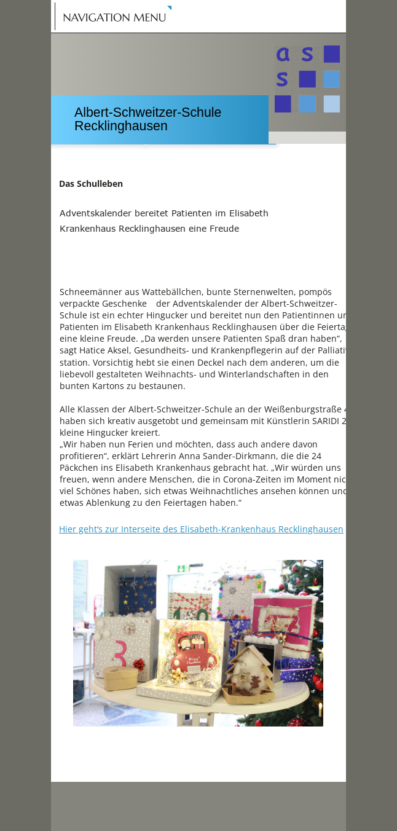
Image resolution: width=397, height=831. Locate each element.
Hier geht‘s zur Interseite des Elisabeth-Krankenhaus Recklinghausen (201, 529)
